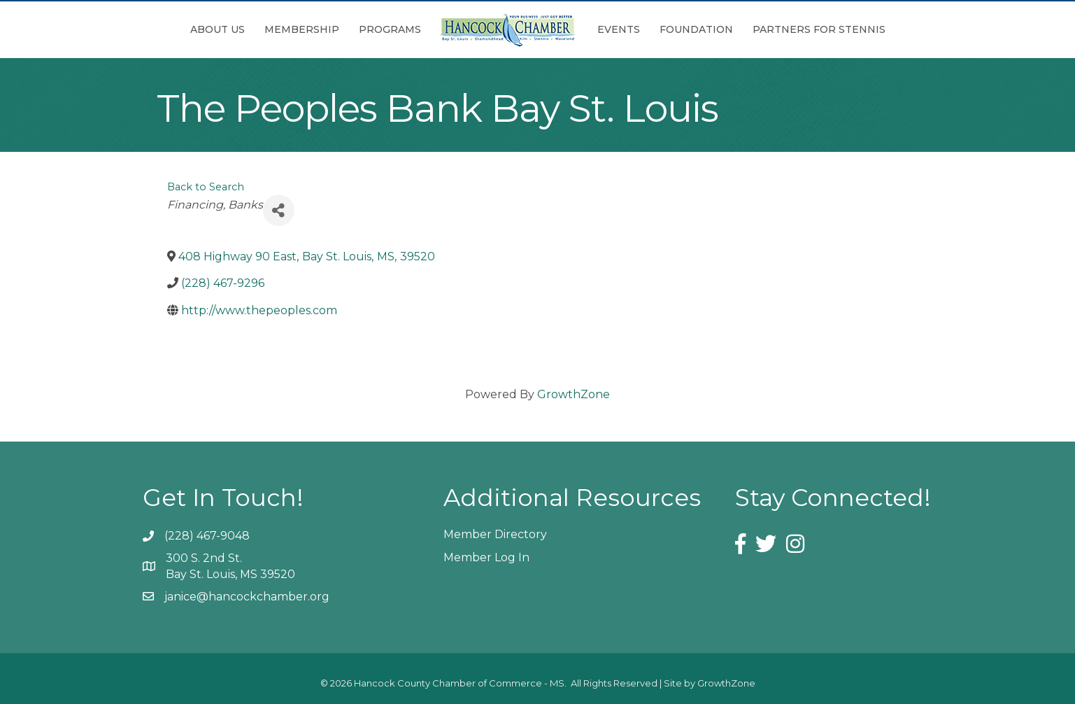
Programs (390, 29)
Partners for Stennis (819, 29)
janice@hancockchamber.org (246, 596)
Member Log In (486, 557)
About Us (217, 29)
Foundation (696, 29)
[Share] (278, 210)
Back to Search (205, 187)
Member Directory (495, 534)
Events (618, 29)
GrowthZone (573, 394)
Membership (301, 29)
